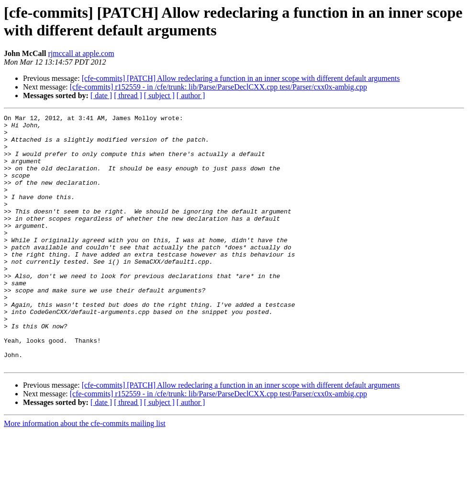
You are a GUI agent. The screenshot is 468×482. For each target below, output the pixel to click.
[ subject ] (159, 95)
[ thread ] (128, 95)
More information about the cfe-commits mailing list (85, 474)
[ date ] (101, 95)
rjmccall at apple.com (81, 53)
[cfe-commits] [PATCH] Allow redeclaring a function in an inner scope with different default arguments (241, 78)
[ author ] (191, 95)
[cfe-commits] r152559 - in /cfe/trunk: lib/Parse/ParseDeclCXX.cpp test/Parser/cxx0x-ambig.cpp (218, 87)
